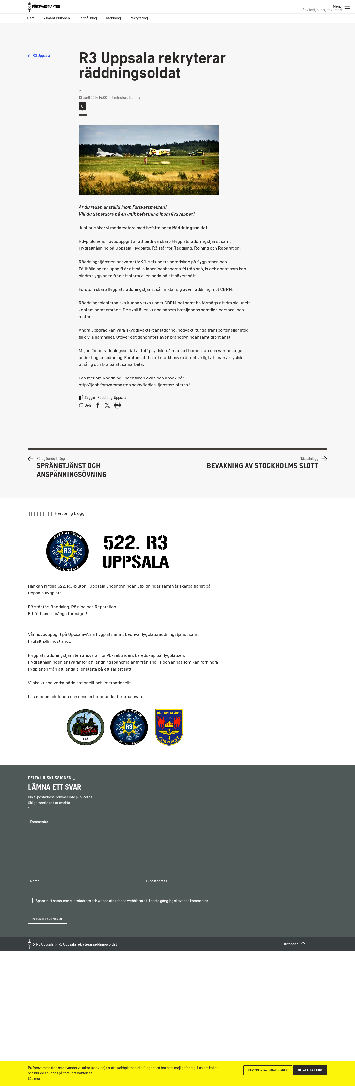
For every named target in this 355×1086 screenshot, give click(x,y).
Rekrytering (139, 18)
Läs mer (34, 1079)
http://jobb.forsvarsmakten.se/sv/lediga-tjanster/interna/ (134, 385)
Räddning (113, 18)
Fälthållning (88, 18)
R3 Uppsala (39, 56)
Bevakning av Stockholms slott (262, 465)
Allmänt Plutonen (56, 18)
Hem (30, 18)
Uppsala (120, 398)
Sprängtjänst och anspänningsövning (71, 470)
